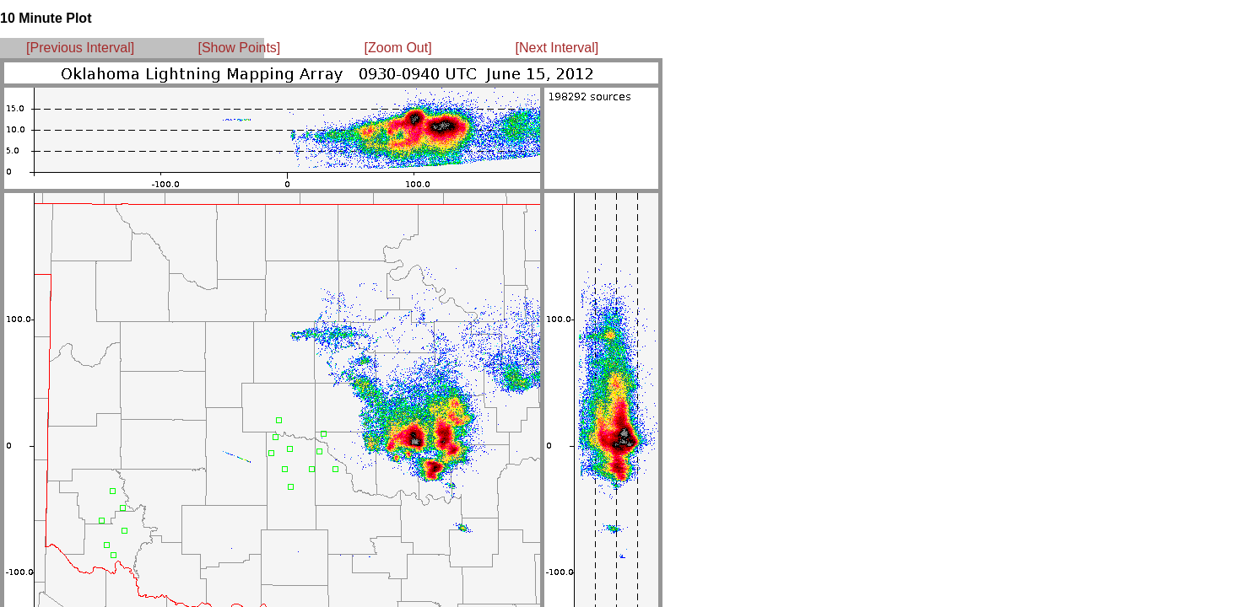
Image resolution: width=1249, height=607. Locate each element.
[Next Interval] (557, 47)
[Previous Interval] (80, 47)
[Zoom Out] (398, 47)
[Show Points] (238, 47)
